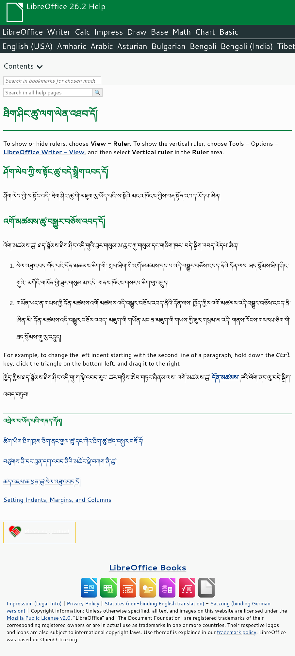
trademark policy (236, 632)
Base (159, 31)
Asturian (132, 46)
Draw (136, 31)
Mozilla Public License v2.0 (39, 617)
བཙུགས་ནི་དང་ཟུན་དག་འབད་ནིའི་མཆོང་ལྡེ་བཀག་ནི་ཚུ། (60, 461)
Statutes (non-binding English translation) (154, 603)
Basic (228, 31)
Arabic (101, 46)
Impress (108, 31)
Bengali (202, 46)
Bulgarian (168, 46)
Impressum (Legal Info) (34, 603)
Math (181, 31)
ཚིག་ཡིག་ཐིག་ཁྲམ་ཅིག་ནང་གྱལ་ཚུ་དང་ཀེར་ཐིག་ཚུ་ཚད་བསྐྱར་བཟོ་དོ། (73, 441)
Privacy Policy (83, 603)
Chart (205, 31)
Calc (82, 31)
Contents (18, 66)
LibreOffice (22, 31)
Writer (58, 31)
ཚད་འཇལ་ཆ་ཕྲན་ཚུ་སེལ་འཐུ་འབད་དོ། (42, 481)
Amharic (71, 46)
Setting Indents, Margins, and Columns (57, 499)
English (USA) (27, 46)
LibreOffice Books (148, 567)
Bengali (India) (247, 46)
